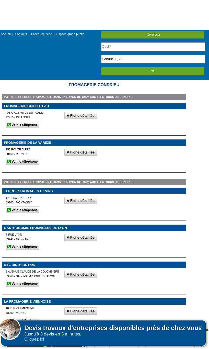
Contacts (21, 34)
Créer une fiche (41, 34)
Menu (104, 4)
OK (153, 71)
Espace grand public (70, 34)
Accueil (6, 34)
